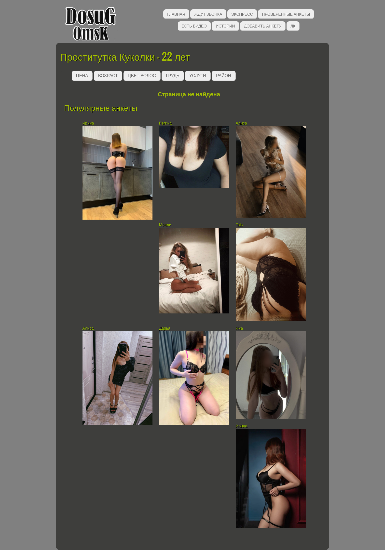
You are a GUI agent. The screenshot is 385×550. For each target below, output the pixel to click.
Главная (176, 14)
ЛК (292, 25)
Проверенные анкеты (286, 14)
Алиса (242, 123)
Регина (165, 123)
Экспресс (242, 14)
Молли (165, 225)
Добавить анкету (263, 25)
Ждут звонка (208, 14)
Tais (239, 225)
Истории (225, 25)
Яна (239, 328)
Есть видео (194, 25)
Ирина (88, 123)
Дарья (164, 328)
